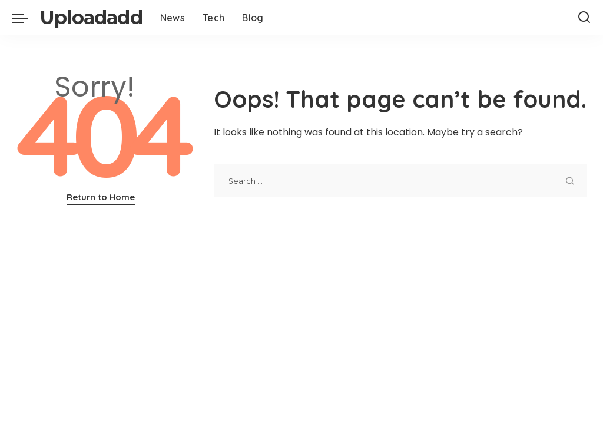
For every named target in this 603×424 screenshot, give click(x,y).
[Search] (584, 17)
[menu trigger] (26, 17)
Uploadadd (91, 17)
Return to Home (101, 197)
